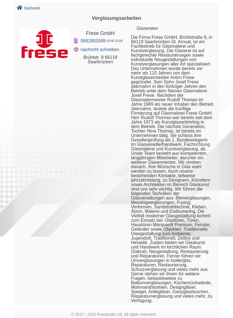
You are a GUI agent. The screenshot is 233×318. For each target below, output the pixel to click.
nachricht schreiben (100, 49)
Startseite (28, 8)
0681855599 (93, 40)
